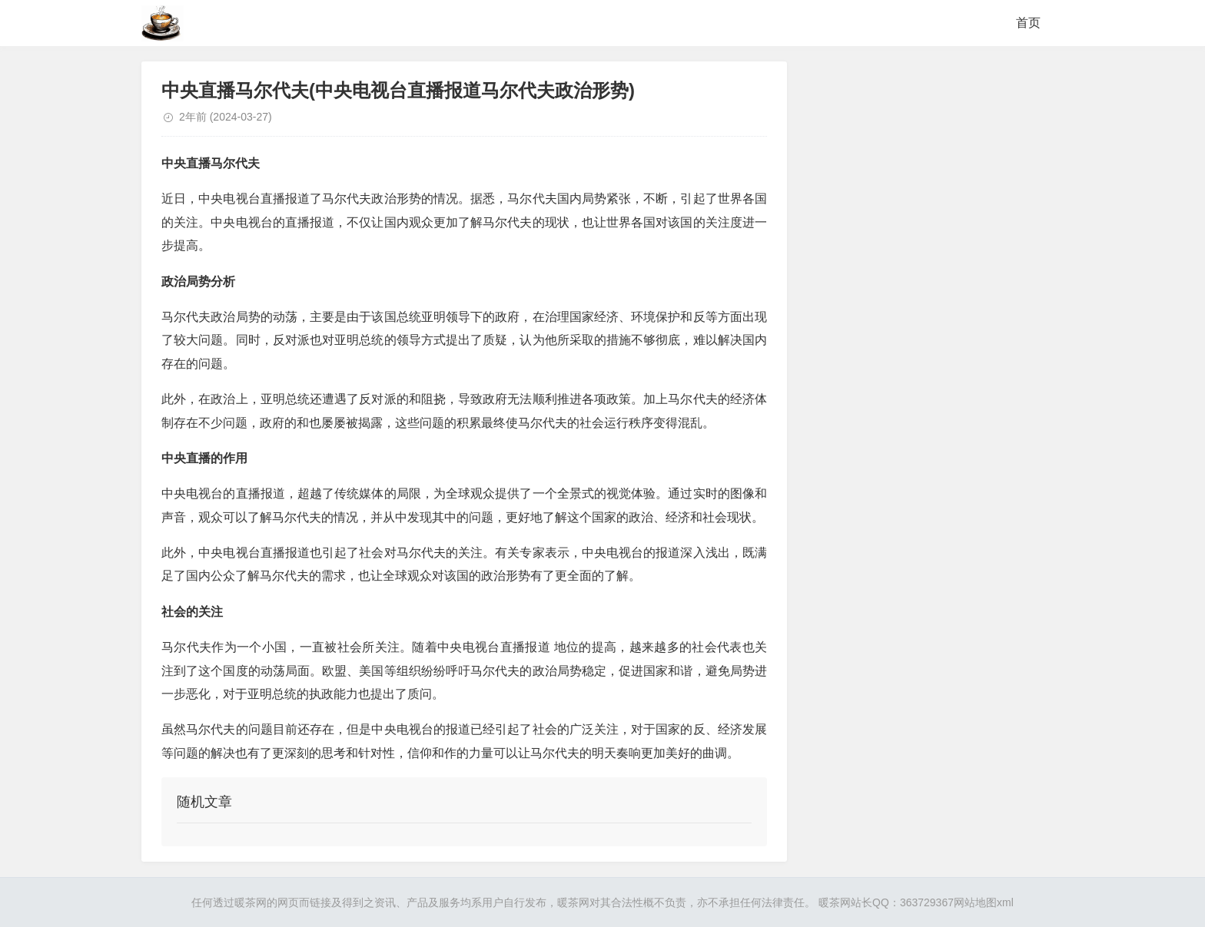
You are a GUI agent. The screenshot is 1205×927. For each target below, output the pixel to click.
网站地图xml (984, 902)
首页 (1028, 22)
